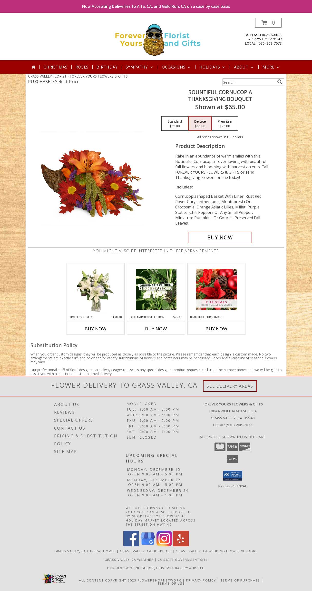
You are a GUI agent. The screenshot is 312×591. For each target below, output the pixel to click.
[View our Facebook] (131, 545)
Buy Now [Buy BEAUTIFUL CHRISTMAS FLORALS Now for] (216, 328)
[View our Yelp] (181, 545)
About (244, 67)
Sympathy (140, 67)
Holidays (212, 67)
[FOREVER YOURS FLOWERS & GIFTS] (157, 39)
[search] (280, 82)
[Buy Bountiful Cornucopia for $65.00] (220, 237)
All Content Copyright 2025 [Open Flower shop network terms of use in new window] (107, 580)
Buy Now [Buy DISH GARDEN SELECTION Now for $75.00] (156, 328)
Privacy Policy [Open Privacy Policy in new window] (201, 580)
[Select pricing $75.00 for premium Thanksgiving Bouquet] (225, 124)
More (271, 67)
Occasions (176, 67)
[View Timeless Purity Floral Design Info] (95, 289)
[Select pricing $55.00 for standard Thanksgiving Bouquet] (175, 124)
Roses (82, 67)
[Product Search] (249, 82)
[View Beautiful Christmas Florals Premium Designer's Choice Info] (216, 289)
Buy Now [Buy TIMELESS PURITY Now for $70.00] (96, 328)
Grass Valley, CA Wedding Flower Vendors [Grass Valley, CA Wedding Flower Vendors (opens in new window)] (217, 551)
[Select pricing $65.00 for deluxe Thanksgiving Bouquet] (200, 124)
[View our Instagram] (164, 545)
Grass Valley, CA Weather (129, 559)
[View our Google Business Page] (148, 545)
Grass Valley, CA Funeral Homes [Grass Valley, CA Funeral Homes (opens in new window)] (85, 551)
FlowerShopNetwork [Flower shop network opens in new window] (159, 580)
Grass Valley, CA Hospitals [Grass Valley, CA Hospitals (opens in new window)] (146, 551)
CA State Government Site (182, 559)
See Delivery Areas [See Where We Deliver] (230, 386)
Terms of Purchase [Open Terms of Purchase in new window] (240, 580)
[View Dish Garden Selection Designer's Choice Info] (156, 289)
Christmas (56, 67)
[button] (268, 23)
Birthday (107, 67)
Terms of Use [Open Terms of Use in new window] (171, 583)
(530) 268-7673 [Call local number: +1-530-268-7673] (269, 43)
